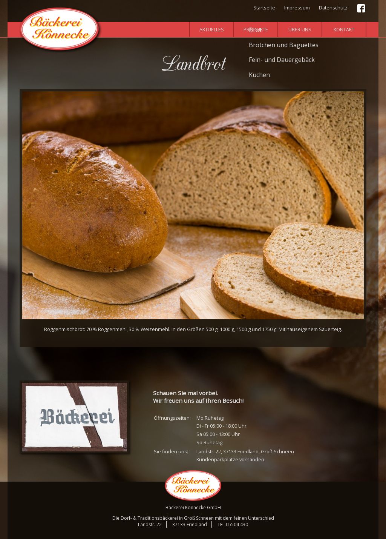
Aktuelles (211, 29)
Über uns (299, 29)
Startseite (264, 7)
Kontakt (344, 29)
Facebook (361, 9)
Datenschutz (333, 7)
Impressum (297, 7)
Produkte (256, 29)
